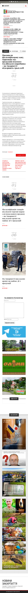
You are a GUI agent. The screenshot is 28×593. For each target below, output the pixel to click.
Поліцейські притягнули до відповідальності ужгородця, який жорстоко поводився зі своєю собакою (6, 165)
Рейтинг (23, 51)
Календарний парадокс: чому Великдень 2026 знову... (14, 552)
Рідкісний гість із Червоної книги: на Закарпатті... (13, 566)
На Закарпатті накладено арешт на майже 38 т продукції (13, 281)
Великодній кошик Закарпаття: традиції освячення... (14, 538)
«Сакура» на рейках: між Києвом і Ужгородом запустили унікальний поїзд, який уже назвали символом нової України (14, 21)
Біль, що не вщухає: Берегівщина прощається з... (13, 509)
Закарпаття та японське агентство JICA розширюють (13, 445)
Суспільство (6, 442)
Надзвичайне (6, 507)
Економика (6, 476)
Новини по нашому (7, 521)
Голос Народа (6, 460)
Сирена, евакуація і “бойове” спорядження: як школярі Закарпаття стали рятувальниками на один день (13, 41)
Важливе (5, 535)
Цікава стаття (21, 155)
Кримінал (10, 152)
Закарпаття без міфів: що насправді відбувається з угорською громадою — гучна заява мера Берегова (13, 31)
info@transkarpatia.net (10, 587)
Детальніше (5, 225)
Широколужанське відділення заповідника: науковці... (14, 524)
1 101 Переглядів (14, 51)
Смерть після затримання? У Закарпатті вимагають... (14, 462)
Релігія (5, 549)
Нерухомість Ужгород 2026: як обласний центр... (14, 479)
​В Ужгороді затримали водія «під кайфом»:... (13, 493)
